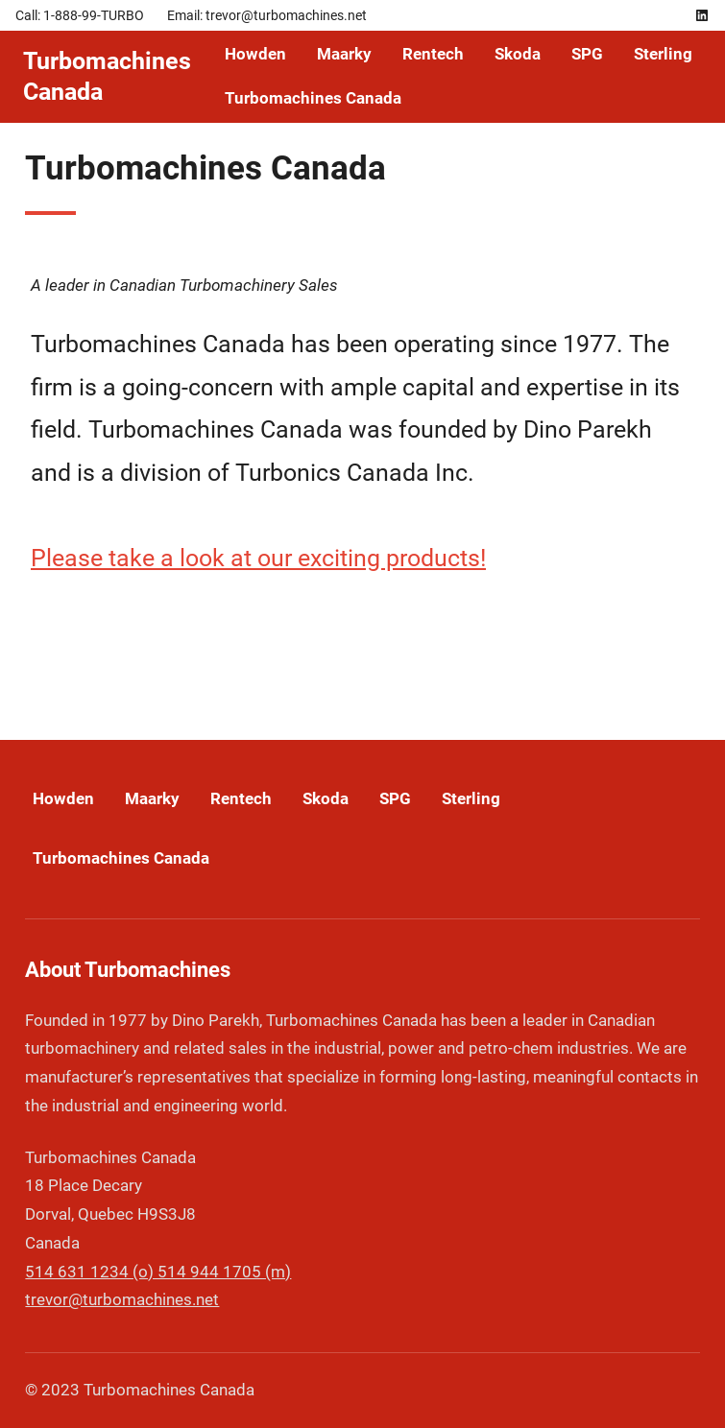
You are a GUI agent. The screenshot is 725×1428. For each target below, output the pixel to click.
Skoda (518, 53)
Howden (255, 53)
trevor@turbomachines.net (122, 1299)
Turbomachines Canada (313, 97)
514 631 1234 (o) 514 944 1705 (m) (158, 1271)
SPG (587, 53)
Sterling (663, 53)
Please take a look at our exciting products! (258, 557)
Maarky (344, 53)
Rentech (433, 53)
